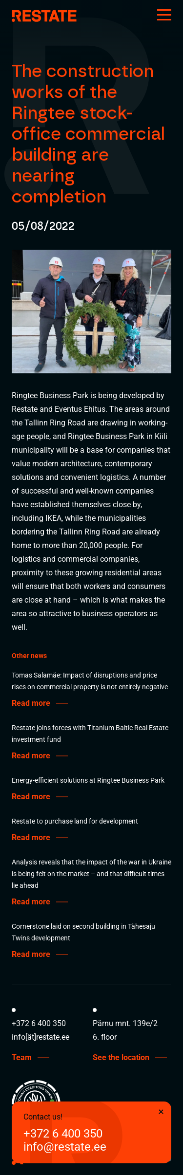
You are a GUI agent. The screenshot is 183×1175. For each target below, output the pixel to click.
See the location (121, 1058)
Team (22, 1058)
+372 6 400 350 (62, 1133)
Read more (31, 703)
